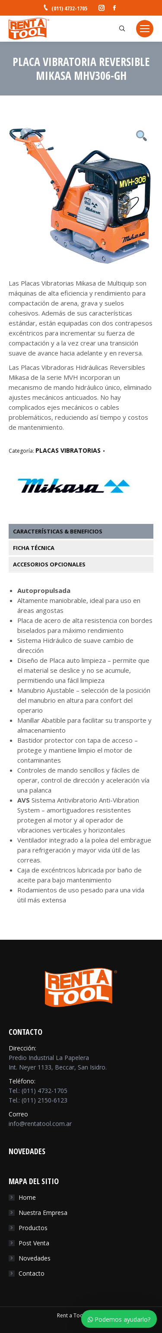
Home (27, 1197)
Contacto (31, 1273)
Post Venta (34, 1243)
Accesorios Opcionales (49, 564)
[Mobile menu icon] (144, 28)
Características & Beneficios (57, 531)
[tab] (85, 531)
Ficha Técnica (33, 548)
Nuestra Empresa (43, 1212)
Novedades (35, 1258)
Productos (33, 1228)
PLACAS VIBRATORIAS (68, 450)
